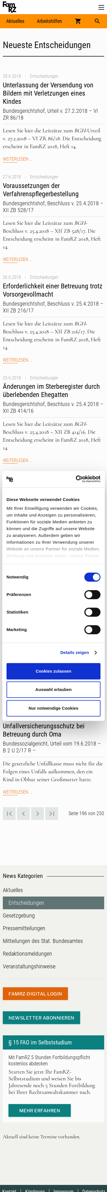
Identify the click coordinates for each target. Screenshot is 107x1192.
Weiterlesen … (17, 159)
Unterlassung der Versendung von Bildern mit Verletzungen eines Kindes (48, 93)
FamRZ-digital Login (35, 994)
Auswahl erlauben (53, 689)
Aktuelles (15, 21)
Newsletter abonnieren (41, 1018)
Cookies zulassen (53, 671)
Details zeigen (74, 652)
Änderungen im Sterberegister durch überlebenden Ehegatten (51, 391)
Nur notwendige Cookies (53, 708)
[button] (101, 7)
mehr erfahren (39, 1110)
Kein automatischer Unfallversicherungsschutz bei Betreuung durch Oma (44, 726)
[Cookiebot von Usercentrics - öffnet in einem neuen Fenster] (76, 479)
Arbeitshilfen (49, 21)
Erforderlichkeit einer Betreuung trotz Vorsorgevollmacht (52, 290)
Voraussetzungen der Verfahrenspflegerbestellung (41, 190)
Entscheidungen (44, 76)
